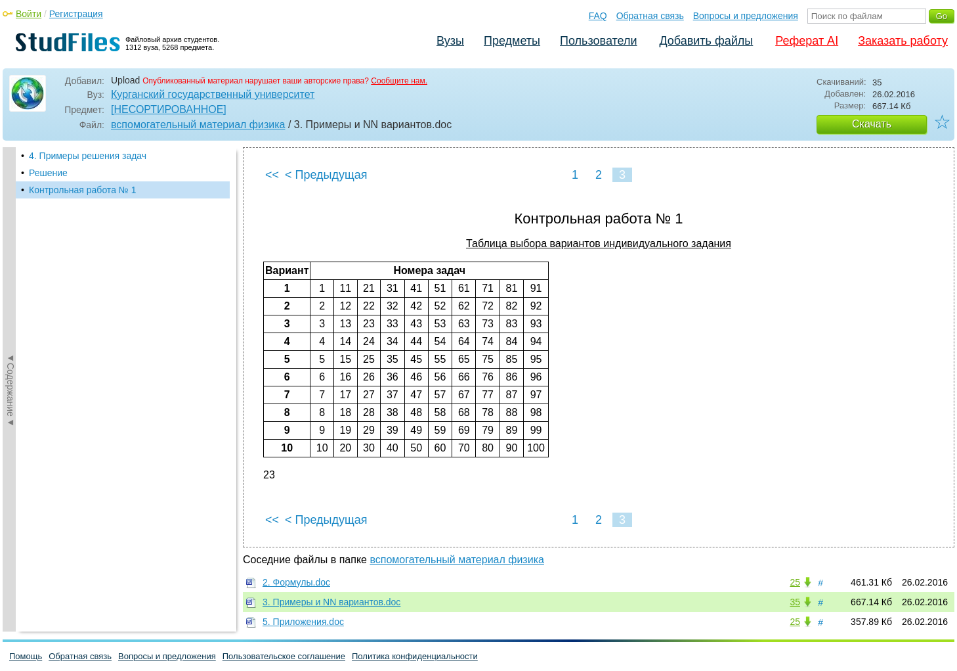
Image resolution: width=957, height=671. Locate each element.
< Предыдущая (326, 174)
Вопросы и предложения (745, 16)
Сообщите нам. (399, 81)
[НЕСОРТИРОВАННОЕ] (168, 109)
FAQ (598, 16)
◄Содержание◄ (10, 377)
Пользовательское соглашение (284, 656)
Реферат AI (806, 40)
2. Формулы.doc (296, 582)
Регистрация (76, 14)
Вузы (450, 40)
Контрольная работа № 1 (83, 190)
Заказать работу (903, 40)
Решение (48, 173)
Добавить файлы (706, 40)
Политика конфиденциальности (415, 656)
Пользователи (598, 40)
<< (272, 174)
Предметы (512, 40)
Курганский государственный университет (212, 94)
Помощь (25, 656)
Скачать (871, 123)
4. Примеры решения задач (87, 155)
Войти (28, 14)
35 (795, 602)
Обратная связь (650, 16)
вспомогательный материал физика (198, 124)
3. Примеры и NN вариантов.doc (331, 602)
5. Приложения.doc (303, 621)
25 (795, 582)
